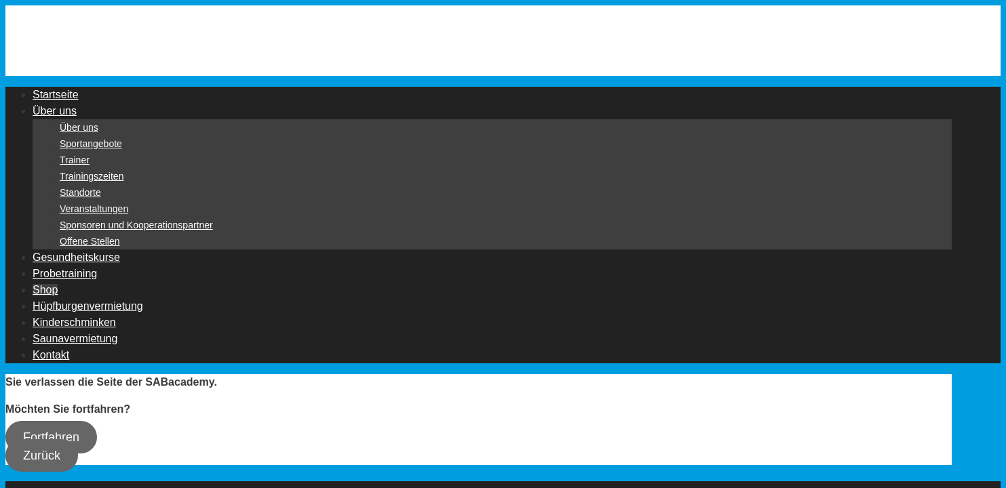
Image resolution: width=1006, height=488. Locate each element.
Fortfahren (51, 437)
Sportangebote (91, 143)
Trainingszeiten (91, 176)
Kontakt (51, 355)
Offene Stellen (89, 241)
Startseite (56, 94)
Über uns (55, 111)
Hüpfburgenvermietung (88, 306)
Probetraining (65, 273)
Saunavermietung (75, 338)
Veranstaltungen (94, 208)
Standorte (80, 192)
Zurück (41, 455)
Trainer (75, 160)
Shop (45, 290)
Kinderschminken (74, 322)
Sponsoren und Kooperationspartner (136, 225)
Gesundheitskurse (76, 257)
